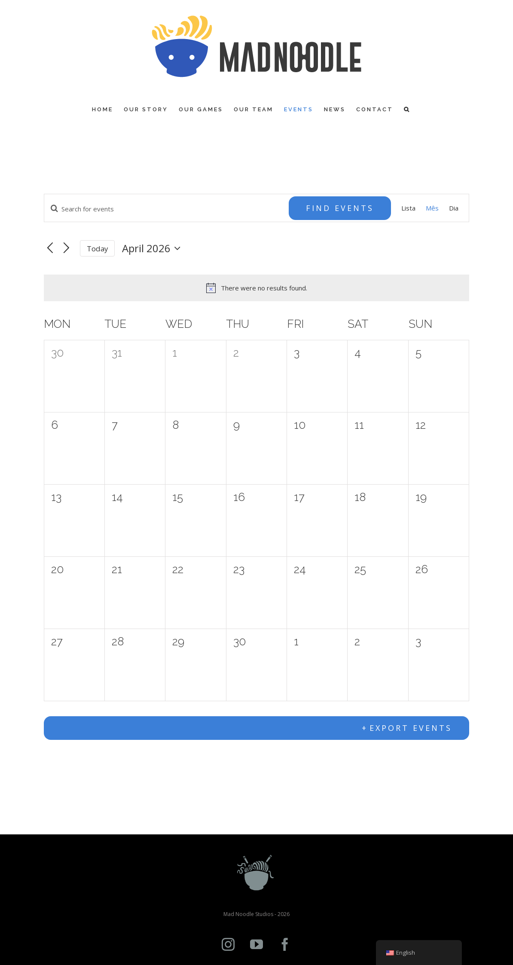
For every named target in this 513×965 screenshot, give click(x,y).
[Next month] (66, 248)
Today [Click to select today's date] (97, 248)
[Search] (407, 109)
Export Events (410, 728)
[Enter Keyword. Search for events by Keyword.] (166, 208)
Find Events (340, 208)
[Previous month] (50, 248)
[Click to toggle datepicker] (153, 248)
